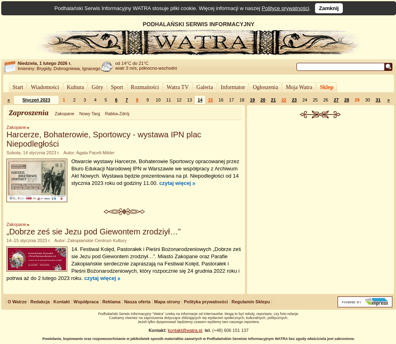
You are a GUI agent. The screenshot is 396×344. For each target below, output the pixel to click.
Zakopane (65, 113)
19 (252, 99)
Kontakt (62, 301)
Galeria (205, 87)
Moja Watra (299, 87)
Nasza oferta (137, 301)
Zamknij (329, 8)
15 (210, 99)
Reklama (111, 301)
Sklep (326, 87)
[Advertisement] (320, 178)
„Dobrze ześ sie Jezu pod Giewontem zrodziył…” (93, 231)
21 (273, 99)
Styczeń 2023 (36, 99)
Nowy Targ (89, 113)
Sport (117, 87)
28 (346, 99)
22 (283, 99)
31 (377, 99)
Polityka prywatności (206, 301)
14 (199, 99)
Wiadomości (45, 87)
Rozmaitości (145, 87)
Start (17, 87)
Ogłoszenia (265, 87)
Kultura (75, 87)
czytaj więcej (175, 183)
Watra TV (178, 87)
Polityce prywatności (285, 8)
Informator (233, 87)
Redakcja (40, 301)
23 (294, 99)
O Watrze (17, 301)
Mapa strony (167, 301)
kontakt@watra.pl (185, 330)
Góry (97, 87)
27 (336, 99)
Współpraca (86, 301)
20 (262, 99)
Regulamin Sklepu (251, 301)
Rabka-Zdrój (117, 113)
